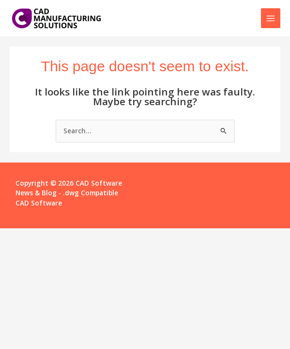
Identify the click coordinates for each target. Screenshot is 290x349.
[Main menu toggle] (271, 18)
